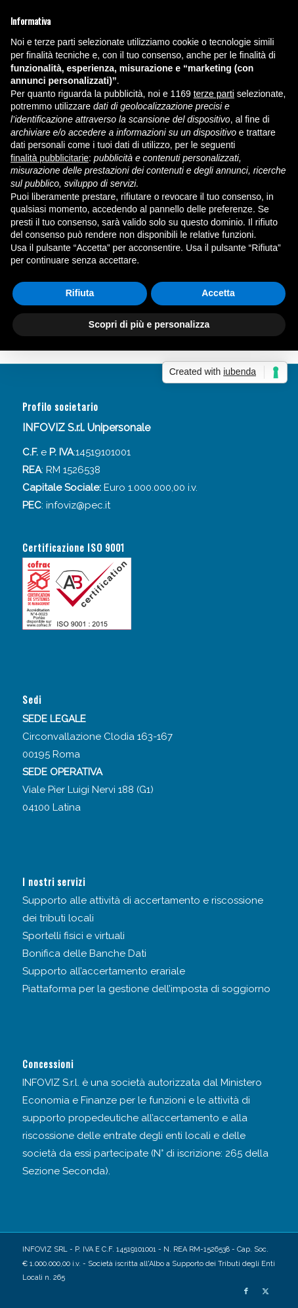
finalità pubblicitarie (50, 158)
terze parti (214, 93)
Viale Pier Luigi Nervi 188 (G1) (88, 790)
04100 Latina (51, 807)
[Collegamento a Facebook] (246, 1291)
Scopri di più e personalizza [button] (149, 324)
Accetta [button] (218, 293)
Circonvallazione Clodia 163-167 (97, 736)
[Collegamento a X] (266, 1291)
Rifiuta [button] (80, 293)
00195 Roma (51, 754)
